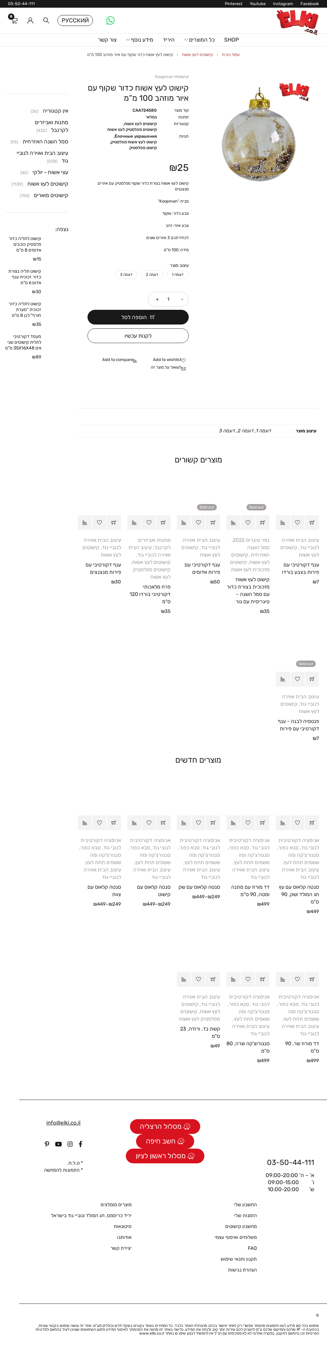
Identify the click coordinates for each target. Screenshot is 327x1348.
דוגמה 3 (126, 274)
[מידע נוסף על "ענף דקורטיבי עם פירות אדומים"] (213, 522)
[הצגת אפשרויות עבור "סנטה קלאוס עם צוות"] (114, 822)
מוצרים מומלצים (116, 1205)
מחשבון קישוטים (241, 1226)
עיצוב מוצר (179, 265)
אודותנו (124, 1237)
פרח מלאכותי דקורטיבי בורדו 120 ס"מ (150, 594)
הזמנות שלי (245, 1215)
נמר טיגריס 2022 (251, 540)
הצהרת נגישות (242, 1270)
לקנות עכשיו (138, 336)
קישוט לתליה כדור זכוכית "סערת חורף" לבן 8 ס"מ (25, 309)
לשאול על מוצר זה (166, 367)
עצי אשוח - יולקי (50, 172)
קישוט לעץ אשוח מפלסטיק (134, 142)
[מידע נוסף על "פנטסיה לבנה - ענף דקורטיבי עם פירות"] (312, 679)
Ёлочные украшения (136, 136)
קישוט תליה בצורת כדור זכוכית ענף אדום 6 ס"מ (24, 277)
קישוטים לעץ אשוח (197, 54)
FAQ (252, 1248)
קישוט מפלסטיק (143, 147)
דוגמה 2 (152, 274)
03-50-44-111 (21, 3)
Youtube (258, 3)
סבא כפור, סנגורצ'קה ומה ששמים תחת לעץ (298, 855)
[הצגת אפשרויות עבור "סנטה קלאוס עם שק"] (213, 822)
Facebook (309, 3)
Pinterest (233, 3)
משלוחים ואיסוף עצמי (236, 1237)
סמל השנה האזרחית (45, 141)
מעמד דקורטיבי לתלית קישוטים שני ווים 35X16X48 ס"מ (23, 342)
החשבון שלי (245, 1205)
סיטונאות (123, 1226)
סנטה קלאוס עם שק (199, 887)
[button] (312, 522)
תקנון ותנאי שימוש (239, 1259)
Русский (75, 20)
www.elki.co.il (151, 1333)
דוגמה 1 (178, 274)
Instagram (283, 3)
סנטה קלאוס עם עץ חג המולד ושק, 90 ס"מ (299, 894)
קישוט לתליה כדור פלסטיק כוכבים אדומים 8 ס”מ (25, 244)
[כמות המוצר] (168, 299)
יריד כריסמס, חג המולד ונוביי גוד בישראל (91, 1215)
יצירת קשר (121, 1248)
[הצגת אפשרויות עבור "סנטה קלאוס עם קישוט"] (163, 822)
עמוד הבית (231, 54)
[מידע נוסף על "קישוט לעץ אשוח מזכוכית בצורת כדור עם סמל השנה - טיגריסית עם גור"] (262, 522)
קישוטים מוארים (51, 195)
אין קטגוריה (55, 111)
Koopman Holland (172, 76)
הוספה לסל (134, 317)
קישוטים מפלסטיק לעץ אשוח (132, 129)
